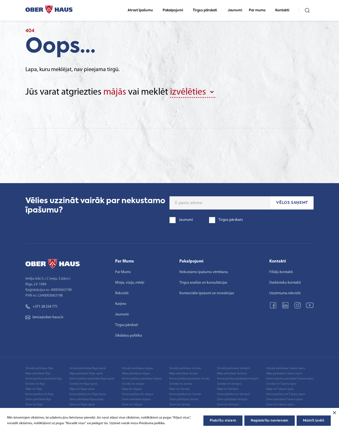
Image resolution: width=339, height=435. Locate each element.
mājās (114, 92)
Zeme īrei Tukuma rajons (280, 404)
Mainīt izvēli (313, 420)
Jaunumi (235, 10)
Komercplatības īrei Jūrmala (185, 394)
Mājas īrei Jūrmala (179, 389)
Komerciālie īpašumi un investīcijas (206, 293)
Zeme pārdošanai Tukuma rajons (284, 399)
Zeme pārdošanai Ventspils (232, 399)
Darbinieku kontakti (285, 283)
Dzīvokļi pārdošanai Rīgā (39, 368)
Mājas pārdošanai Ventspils (232, 373)
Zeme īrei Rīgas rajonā (82, 404)
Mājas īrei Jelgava (131, 389)
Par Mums (123, 272)
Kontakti (284, 10)
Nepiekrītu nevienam (269, 420)
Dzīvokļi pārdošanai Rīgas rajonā (87, 368)
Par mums (259, 10)
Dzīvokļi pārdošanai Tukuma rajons (285, 368)
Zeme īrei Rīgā (33, 404)
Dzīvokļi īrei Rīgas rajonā (83, 384)
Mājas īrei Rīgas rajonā (81, 389)
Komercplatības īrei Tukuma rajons (285, 394)
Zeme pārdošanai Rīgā (38, 399)
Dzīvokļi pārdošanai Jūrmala (185, 368)
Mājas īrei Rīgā (33, 389)
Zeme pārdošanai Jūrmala (183, 399)
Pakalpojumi (175, 10)
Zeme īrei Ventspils (228, 404)
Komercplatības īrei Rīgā (39, 394)
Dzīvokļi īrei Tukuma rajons (281, 384)
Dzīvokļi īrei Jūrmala (180, 384)
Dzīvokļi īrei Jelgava (133, 384)
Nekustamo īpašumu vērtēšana (203, 272)
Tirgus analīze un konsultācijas (203, 283)
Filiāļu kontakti (281, 272)
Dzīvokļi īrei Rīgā (34, 384)
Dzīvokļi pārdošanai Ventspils (233, 368)
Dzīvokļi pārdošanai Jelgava (137, 368)
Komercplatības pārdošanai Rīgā (43, 378)
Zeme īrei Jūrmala (179, 404)
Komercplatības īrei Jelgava (137, 394)
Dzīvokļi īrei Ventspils (229, 384)
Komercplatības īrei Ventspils (233, 394)
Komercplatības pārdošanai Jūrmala (189, 378)
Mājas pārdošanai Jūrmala (183, 373)
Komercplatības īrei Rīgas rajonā (87, 394)
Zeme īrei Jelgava (132, 404)
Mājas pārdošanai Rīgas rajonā (86, 373)
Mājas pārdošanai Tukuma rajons (284, 373)
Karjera (120, 304)
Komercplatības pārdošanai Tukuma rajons (290, 378)
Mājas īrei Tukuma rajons (280, 389)
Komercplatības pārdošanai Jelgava (141, 378)
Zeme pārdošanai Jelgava (136, 399)
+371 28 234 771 (41, 306)
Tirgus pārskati (207, 10)
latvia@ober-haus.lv (44, 317)
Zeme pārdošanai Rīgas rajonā (86, 399)
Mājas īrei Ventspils (227, 389)
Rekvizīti (122, 293)
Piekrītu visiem (223, 420)
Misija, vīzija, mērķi (129, 283)
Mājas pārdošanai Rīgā (37, 373)
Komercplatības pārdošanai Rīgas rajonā (91, 378)
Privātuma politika (152, 423)
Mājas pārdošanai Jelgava (136, 373)
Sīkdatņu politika (128, 336)
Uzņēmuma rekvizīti (285, 293)
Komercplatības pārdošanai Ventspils (237, 378)
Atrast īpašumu (142, 10)
